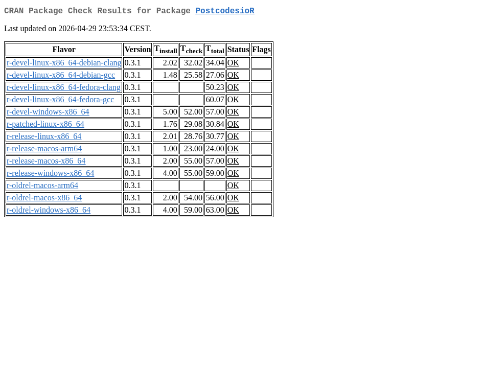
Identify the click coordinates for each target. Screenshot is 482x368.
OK (233, 64)
